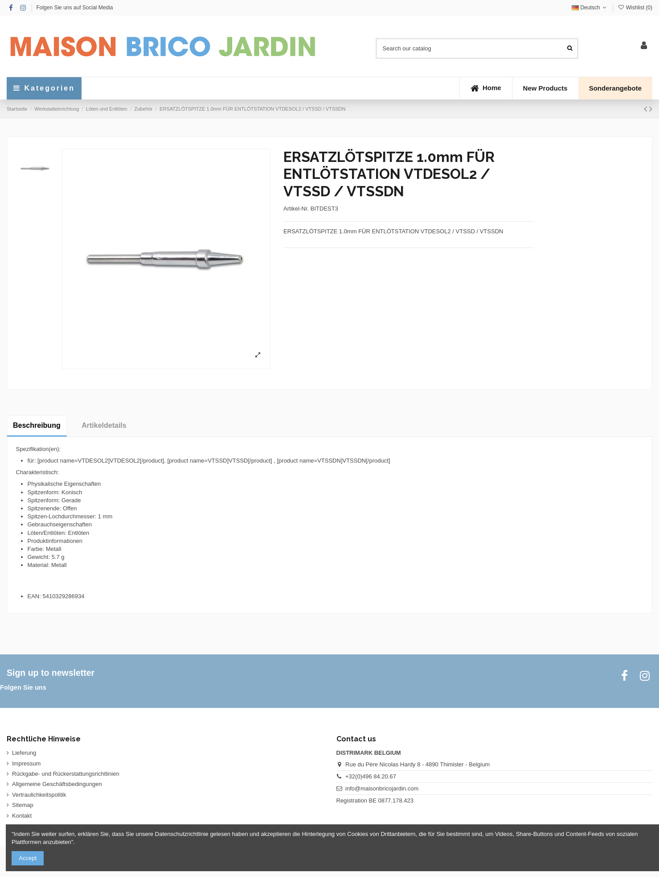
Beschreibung (37, 425)
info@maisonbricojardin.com (381, 788)
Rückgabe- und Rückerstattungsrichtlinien (65, 773)
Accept (28, 858)
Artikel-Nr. (296, 208)
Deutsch (590, 7)
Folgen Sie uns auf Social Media (74, 7)
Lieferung (24, 752)
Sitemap (22, 805)
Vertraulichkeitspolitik (39, 794)
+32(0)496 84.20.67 (370, 776)
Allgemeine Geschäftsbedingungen (57, 784)
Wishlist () (635, 7)
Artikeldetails (104, 425)
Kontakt (22, 815)
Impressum (26, 763)
